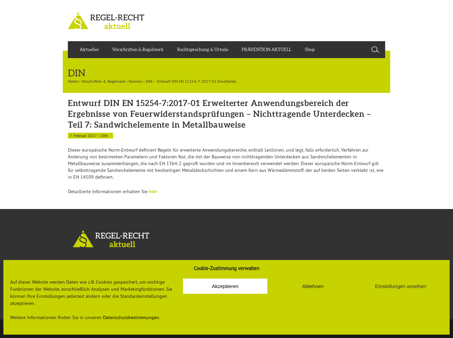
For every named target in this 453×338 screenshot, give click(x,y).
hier (153, 191)
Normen (135, 81)
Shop (310, 49)
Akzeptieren (225, 286)
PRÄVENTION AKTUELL (266, 49)
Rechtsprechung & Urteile (202, 49)
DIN (149, 81)
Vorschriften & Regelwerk (138, 49)
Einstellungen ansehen (400, 286)
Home (73, 81)
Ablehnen (312, 286)
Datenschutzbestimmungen (131, 317)
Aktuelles (89, 49)
